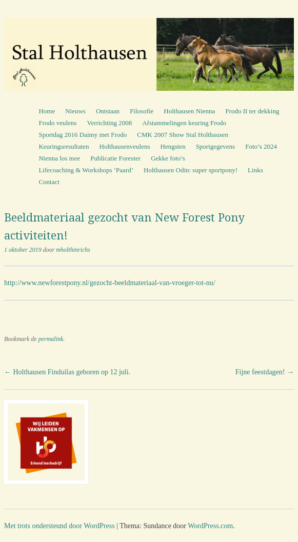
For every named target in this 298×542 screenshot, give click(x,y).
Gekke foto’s (168, 158)
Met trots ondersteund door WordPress (59, 526)
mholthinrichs (73, 249)
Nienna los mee (59, 158)
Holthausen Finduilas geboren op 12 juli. (67, 372)
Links (255, 170)
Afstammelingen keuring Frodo (184, 123)
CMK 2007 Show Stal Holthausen (182, 134)
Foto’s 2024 (261, 146)
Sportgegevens (215, 146)
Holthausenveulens (125, 146)
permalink (51, 339)
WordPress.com (210, 526)
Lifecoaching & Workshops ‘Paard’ (85, 170)
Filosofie (141, 111)
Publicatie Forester (115, 158)
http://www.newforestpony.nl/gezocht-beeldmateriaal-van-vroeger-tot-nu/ (109, 283)
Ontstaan (108, 111)
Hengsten (173, 146)
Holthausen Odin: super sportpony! (190, 170)
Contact (48, 182)
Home (46, 111)
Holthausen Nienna (189, 111)
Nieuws (75, 111)
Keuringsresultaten (63, 146)
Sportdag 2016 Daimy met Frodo (82, 134)
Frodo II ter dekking (252, 111)
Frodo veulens (57, 123)
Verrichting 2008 (109, 123)
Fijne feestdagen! (264, 372)
